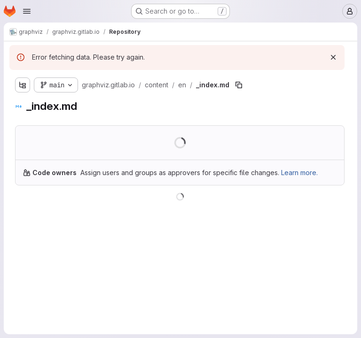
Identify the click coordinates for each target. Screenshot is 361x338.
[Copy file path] (238, 84)
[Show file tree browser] (22, 84)
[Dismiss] (333, 57)
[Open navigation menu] (26, 11)
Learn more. (299, 173)
